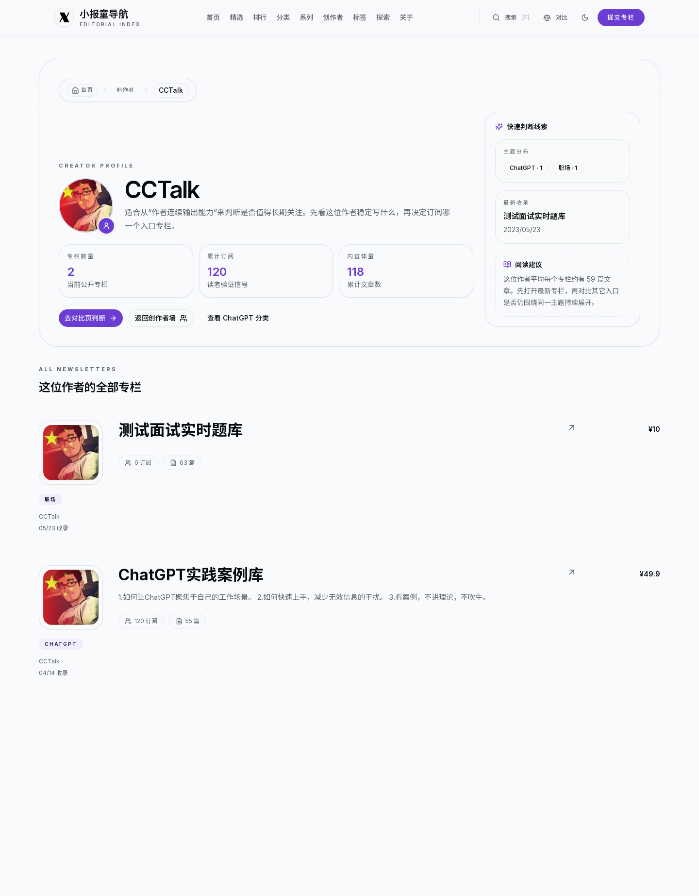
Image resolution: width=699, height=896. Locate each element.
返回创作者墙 (161, 318)
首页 (213, 17)
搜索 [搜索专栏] (511, 17)
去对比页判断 (91, 318)
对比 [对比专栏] (555, 17)
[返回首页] (82, 90)
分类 (283, 17)
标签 (359, 17)
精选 (236, 17)
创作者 (333, 17)
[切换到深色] (585, 17)
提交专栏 (621, 17)
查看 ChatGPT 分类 (238, 318)
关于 (406, 17)
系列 (306, 17)
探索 (383, 17)
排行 (259, 17)
